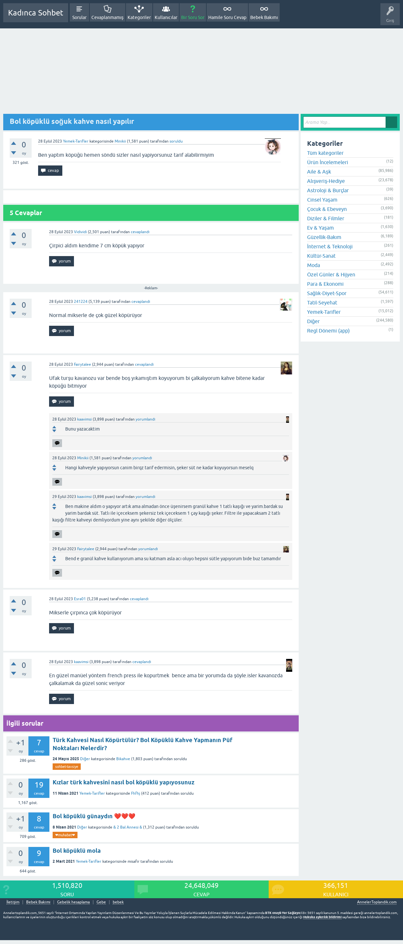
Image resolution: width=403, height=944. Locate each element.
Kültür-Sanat (321, 256)
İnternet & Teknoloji (330, 246)
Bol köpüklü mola (77, 850)
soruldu (176, 141)
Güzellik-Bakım (324, 237)
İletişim (12, 902)
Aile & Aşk (319, 171)
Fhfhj (135, 793)
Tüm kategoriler (325, 153)
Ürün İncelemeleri (327, 162)
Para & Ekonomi (325, 284)
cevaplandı (140, 232)
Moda (313, 265)
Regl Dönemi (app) (328, 330)
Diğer (85, 759)
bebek (118, 902)
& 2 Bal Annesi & (127, 827)
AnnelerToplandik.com (377, 902)
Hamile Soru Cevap (227, 17)
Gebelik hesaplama (73, 902)
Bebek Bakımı (264, 17)
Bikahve (123, 759)
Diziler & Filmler (325, 218)
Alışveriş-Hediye (326, 181)
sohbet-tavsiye (66, 767)
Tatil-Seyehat (322, 302)
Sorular (79, 17)
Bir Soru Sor (192, 17)
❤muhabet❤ (65, 835)
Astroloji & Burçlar (328, 190)
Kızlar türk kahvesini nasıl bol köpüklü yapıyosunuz (123, 782)
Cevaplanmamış (107, 17)
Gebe (101, 902)
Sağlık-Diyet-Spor (326, 293)
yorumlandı (145, 419)
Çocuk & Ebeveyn (327, 209)
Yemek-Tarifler (75, 141)
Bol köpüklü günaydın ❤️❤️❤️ (94, 816)
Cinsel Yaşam (322, 200)
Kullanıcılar (166, 17)
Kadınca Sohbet (35, 12)
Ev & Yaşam (320, 228)
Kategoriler (139, 17)
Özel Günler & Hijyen (331, 274)
